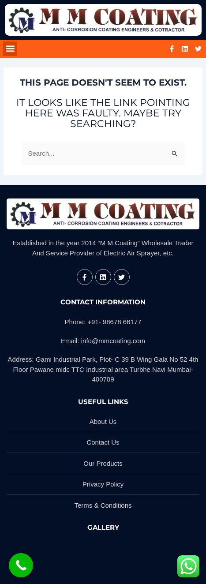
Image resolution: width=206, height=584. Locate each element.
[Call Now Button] (21, 565)
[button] (10, 48)
